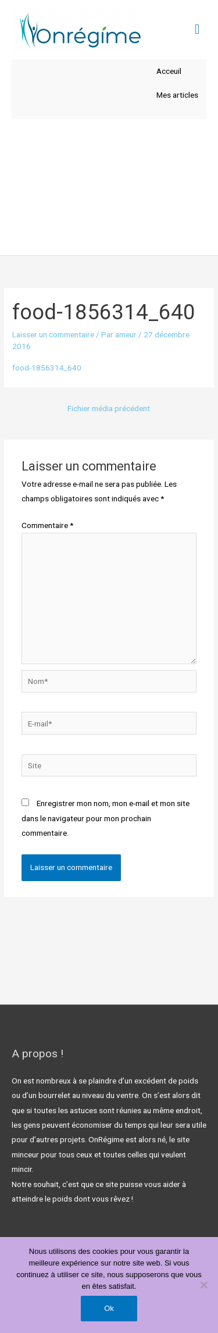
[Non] (203, 1285)
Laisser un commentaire (53, 334)
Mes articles (177, 94)
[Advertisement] (109, 187)
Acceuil (168, 71)
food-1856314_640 (46, 367)
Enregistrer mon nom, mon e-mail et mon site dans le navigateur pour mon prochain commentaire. (106, 818)
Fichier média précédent (108, 408)
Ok (109, 1308)
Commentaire (47, 525)
